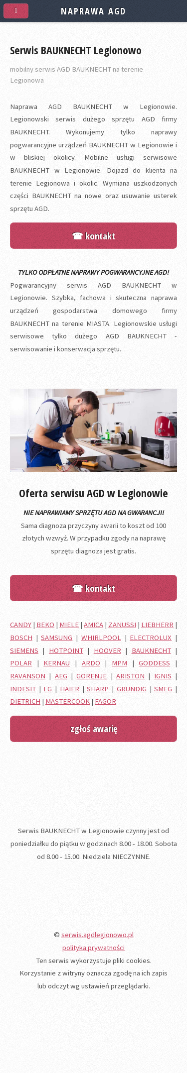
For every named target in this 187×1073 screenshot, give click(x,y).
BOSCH (21, 637)
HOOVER (107, 650)
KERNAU (56, 662)
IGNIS (163, 675)
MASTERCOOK (67, 701)
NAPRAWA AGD (93, 10)
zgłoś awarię (93, 728)
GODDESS (154, 662)
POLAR (21, 662)
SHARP (98, 688)
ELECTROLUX (151, 637)
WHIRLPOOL (101, 637)
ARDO (91, 662)
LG (47, 688)
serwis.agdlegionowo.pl (97, 934)
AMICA (93, 624)
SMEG (163, 688)
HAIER (69, 688)
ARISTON (130, 675)
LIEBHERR (157, 624)
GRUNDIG (132, 688)
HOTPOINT (66, 650)
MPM (119, 662)
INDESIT (23, 688)
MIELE (69, 624)
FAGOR (105, 701)
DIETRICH (25, 701)
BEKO (45, 624)
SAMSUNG (56, 637)
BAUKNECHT (151, 650)
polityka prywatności (93, 947)
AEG (61, 675)
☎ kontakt (93, 235)
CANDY (20, 624)
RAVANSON (27, 675)
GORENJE (91, 675)
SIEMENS (24, 650)
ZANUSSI (122, 624)
